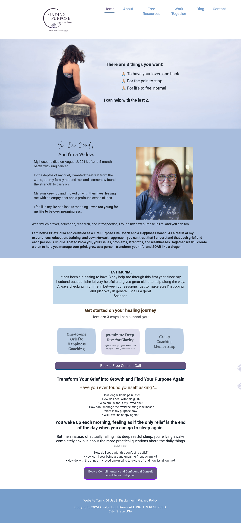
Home (109, 9)
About (128, 9)
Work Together (178, 11)
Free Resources (151, 11)
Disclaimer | (127, 500)
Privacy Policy (148, 500)
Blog (200, 9)
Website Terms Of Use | (100, 500)
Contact (219, 9)
